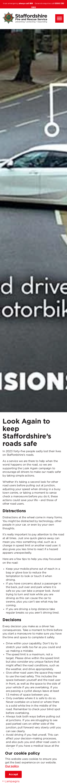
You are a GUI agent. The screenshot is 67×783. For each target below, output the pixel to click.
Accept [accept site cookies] (13, 774)
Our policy (12, 766)
